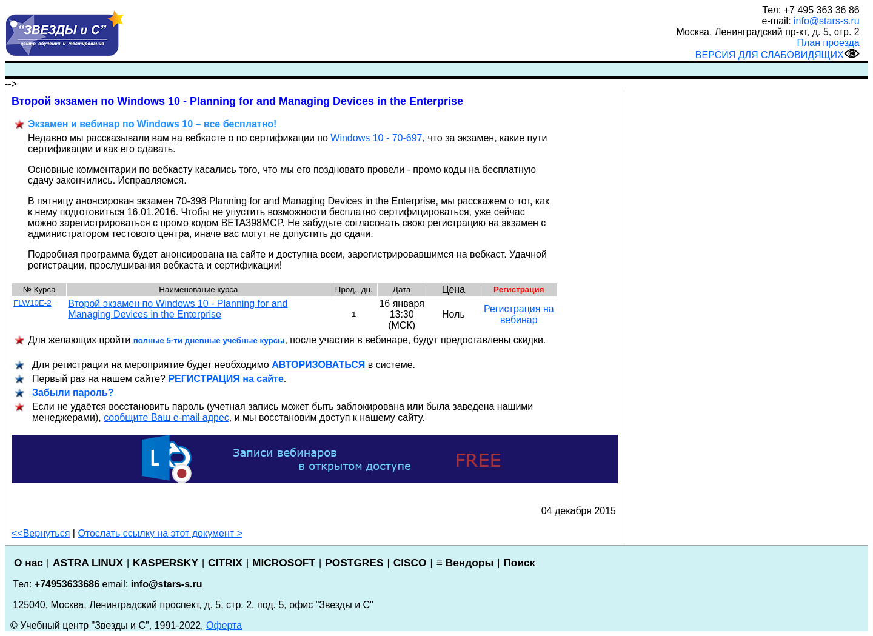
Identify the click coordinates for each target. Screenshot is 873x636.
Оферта (224, 625)
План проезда (828, 43)
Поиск (519, 563)
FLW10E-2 (32, 302)
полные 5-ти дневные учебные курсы (209, 340)
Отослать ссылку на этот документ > (160, 533)
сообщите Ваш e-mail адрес (166, 417)
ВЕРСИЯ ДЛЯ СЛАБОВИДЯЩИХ (777, 55)
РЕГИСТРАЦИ (225, 378)
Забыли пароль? (72, 392)
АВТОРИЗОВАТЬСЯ (318, 365)
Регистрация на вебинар (519, 314)
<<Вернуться (41, 533)
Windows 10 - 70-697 (376, 138)
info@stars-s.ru (827, 21)
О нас (28, 563)
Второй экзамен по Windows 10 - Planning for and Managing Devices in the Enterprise (177, 309)
